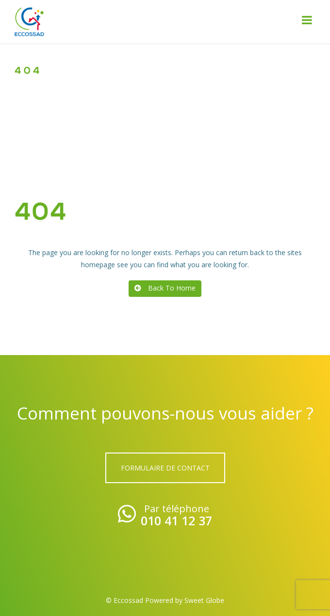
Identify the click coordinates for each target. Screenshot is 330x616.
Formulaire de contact (165, 467)
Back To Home (165, 287)
